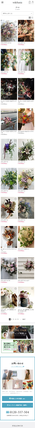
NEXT (23, 319)
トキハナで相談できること (17, 366)
